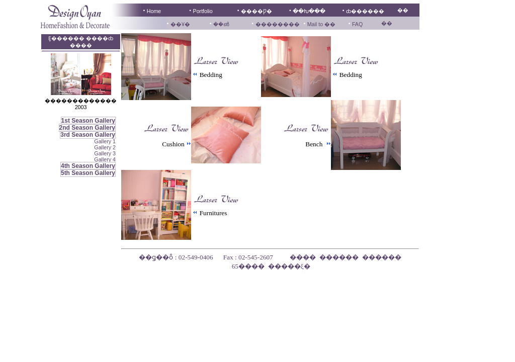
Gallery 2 (105, 147)
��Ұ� (180, 24)
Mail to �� (320, 24)
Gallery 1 (105, 141)
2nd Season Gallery (87, 127)
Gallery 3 (105, 153)
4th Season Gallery (88, 165)
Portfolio (203, 11)
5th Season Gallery (88, 172)
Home (154, 11)
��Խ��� (309, 11)
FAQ (357, 24)
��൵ (221, 24)
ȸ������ (365, 11)
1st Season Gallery (88, 120)
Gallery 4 (105, 159)
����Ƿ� (256, 11)
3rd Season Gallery (87, 134)
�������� (277, 24)
